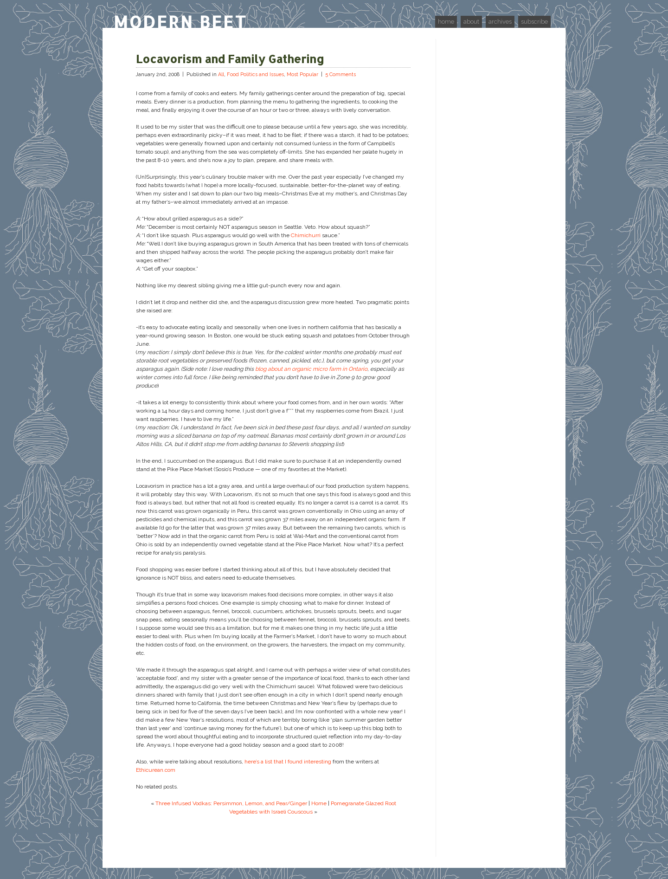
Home (319, 803)
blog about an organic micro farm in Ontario (311, 369)
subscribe (534, 21)
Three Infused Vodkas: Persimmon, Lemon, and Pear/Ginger (231, 803)
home (446, 21)
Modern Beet (180, 21)
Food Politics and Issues (255, 74)
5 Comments (340, 74)
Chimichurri (306, 235)
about (471, 21)
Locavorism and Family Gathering (230, 59)
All (221, 74)
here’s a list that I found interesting (287, 761)
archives (500, 21)
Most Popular (302, 74)
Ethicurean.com (155, 770)
